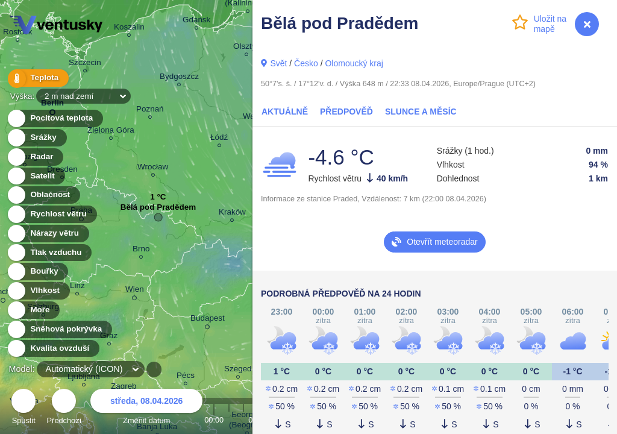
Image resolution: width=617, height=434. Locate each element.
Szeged (238, 370)
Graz (108, 337)
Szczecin (85, 64)
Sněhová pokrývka (59, 329)
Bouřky (37, 271)
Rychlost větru (51, 214)
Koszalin (129, 28)
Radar (35, 157)
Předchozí (64, 408)
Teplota (37, 78)
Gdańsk (196, 21)
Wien (134, 291)
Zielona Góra (110, 131)
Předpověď (346, 111)
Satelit (35, 176)
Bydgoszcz (179, 78)
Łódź (219, 139)
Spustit (23, 408)
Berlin (52, 105)
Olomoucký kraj (354, 63)
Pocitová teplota (54, 118)
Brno (141, 250)
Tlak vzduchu (49, 253)
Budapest (207, 320)
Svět (278, 63)
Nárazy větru (47, 233)
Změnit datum (146, 408)
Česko (306, 63)
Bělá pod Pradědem (158, 210)
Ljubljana (83, 378)
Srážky (36, 137)
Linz (77, 287)
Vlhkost (38, 291)
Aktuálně (285, 111)
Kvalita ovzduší (52, 348)
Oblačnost (43, 195)
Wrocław (152, 168)
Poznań (150, 110)
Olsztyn (246, 48)
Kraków (232, 213)
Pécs (186, 377)
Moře (33, 310)
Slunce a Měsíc (421, 111)
